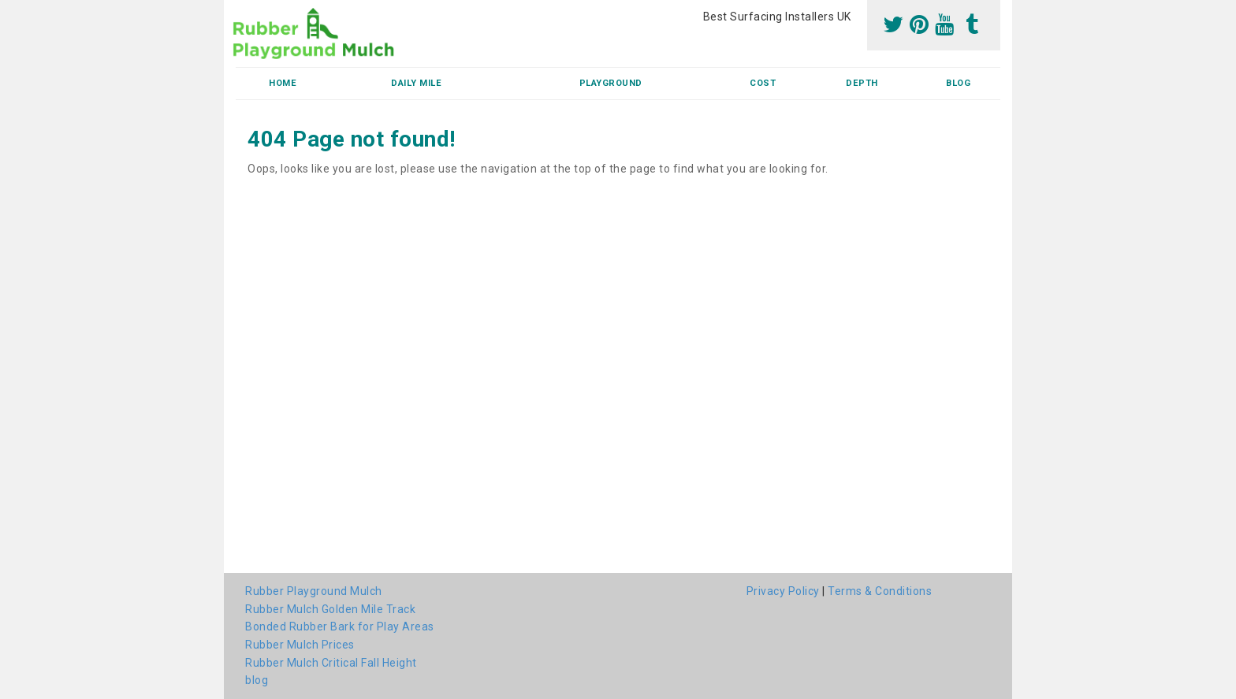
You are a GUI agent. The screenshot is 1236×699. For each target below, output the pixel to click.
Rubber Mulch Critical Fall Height (331, 662)
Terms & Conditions (880, 591)
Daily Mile (416, 83)
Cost (763, 83)
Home (282, 83)
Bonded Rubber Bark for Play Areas (339, 626)
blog (958, 83)
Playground (610, 83)
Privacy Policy (783, 591)
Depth (862, 83)
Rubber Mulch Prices (300, 644)
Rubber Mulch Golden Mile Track (330, 609)
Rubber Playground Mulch (313, 591)
